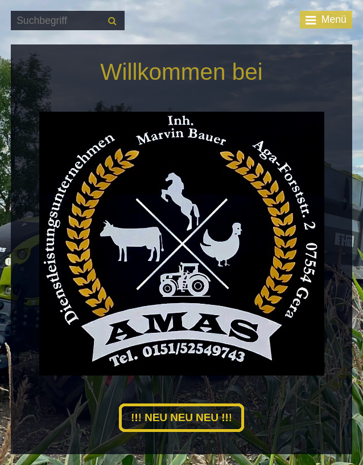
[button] (181, 417)
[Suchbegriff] (68, 20)
